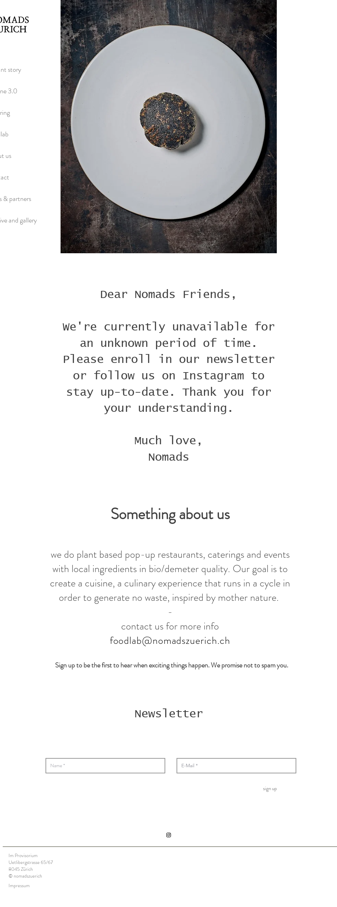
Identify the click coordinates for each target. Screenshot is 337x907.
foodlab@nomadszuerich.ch (170, 640)
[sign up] (270, 788)
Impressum (19, 885)
